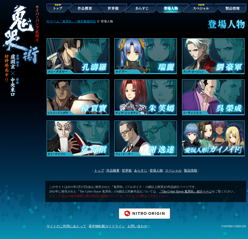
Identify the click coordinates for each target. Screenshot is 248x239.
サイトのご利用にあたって (66, 226)
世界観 (105, 16)
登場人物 (162, 16)
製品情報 (224, 16)
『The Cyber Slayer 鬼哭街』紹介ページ (185, 191)
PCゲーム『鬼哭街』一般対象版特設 (71, 21)
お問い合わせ (137, 226)
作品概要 (75, 16)
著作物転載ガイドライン (107, 226)
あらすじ (134, 16)
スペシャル (194, 16)
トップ (99, 170)
